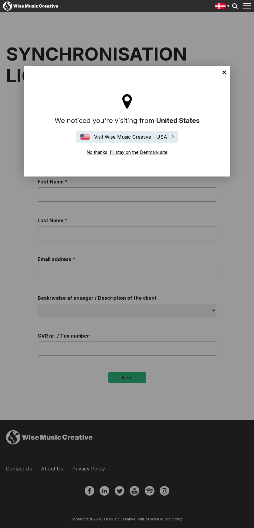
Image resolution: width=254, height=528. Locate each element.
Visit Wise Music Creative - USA (130, 137)
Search (235, 6)
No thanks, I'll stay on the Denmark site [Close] (224, 72)
